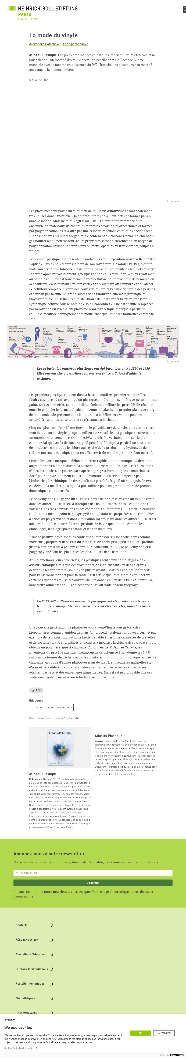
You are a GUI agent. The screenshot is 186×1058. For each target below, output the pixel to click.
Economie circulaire (59, 707)
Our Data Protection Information (19, 1048)
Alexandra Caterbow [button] (44, 44)
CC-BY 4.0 (70, 718)
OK (140, 1033)
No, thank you (164, 1033)
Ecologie (36, 707)
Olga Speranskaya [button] (75, 44)
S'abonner (93, 882)
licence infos (172, 201)
